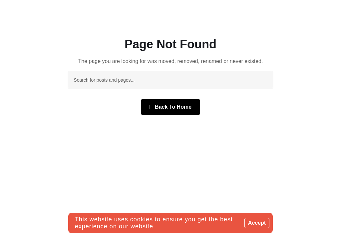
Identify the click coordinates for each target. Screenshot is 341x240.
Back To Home (170, 107)
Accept (257, 223)
